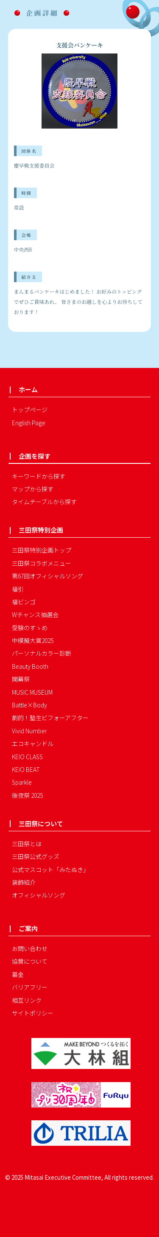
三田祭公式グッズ (35, 856)
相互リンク (27, 1000)
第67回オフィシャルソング (47, 576)
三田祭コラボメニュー (41, 563)
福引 (18, 589)
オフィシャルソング (38, 895)
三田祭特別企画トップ (41, 550)
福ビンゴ (24, 601)
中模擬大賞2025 (32, 640)
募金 (18, 974)
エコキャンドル (32, 743)
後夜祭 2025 (27, 795)
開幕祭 (21, 679)
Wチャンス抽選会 (35, 614)
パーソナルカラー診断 (41, 653)
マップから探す (32, 489)
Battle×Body (29, 705)
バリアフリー (29, 987)
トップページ (29, 409)
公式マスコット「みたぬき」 (50, 869)
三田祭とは (27, 843)
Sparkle (22, 782)
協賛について (29, 961)
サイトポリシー (32, 1013)
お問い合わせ (29, 948)
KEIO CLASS (27, 756)
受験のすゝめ (29, 627)
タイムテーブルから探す (44, 501)
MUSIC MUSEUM (32, 692)
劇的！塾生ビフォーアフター (50, 717)
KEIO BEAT (26, 769)
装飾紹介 (24, 882)
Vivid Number (29, 730)
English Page (28, 422)
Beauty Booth (30, 666)
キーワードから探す (38, 476)
